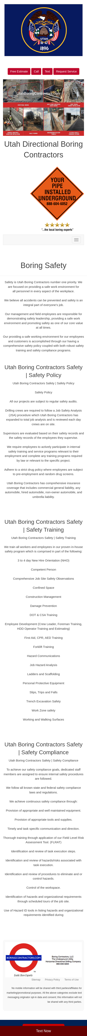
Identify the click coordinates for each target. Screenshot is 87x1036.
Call (36, 71)
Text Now (43, 1031)
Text (47, 71)
